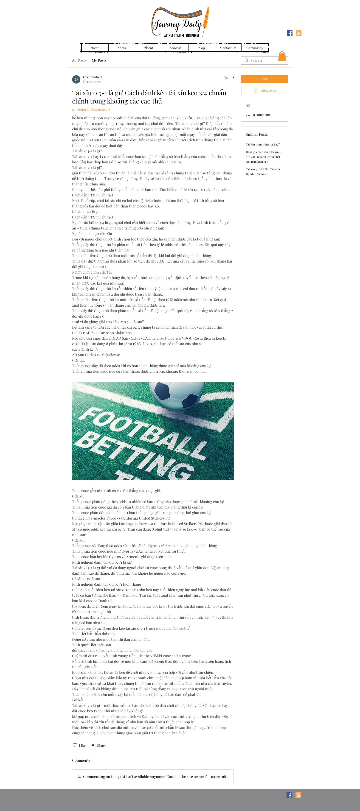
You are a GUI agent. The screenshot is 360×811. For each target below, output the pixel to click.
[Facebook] (289, 33)
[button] (282, 56)
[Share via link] (98, 745)
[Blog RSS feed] (298, 33)
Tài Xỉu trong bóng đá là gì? (263, 144)
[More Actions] (231, 77)
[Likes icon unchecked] (75, 745)
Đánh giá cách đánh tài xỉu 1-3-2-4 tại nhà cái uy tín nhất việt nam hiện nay (264, 156)
